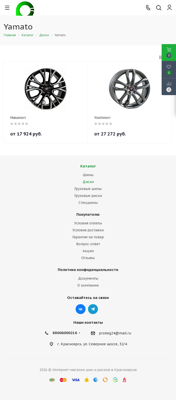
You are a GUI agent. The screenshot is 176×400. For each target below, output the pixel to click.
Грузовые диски (88, 195)
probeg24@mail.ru (115, 333)
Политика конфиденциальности (88, 269)
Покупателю (88, 214)
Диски (88, 182)
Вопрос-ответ (88, 244)
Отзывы (88, 258)
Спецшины (88, 202)
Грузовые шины (88, 189)
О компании (88, 285)
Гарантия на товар (88, 237)
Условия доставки (88, 230)
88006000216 (65, 332)
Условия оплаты (88, 223)
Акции (88, 251)
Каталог (88, 166)
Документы (88, 278)
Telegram (93, 309)
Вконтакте (81, 309)
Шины (88, 175)
